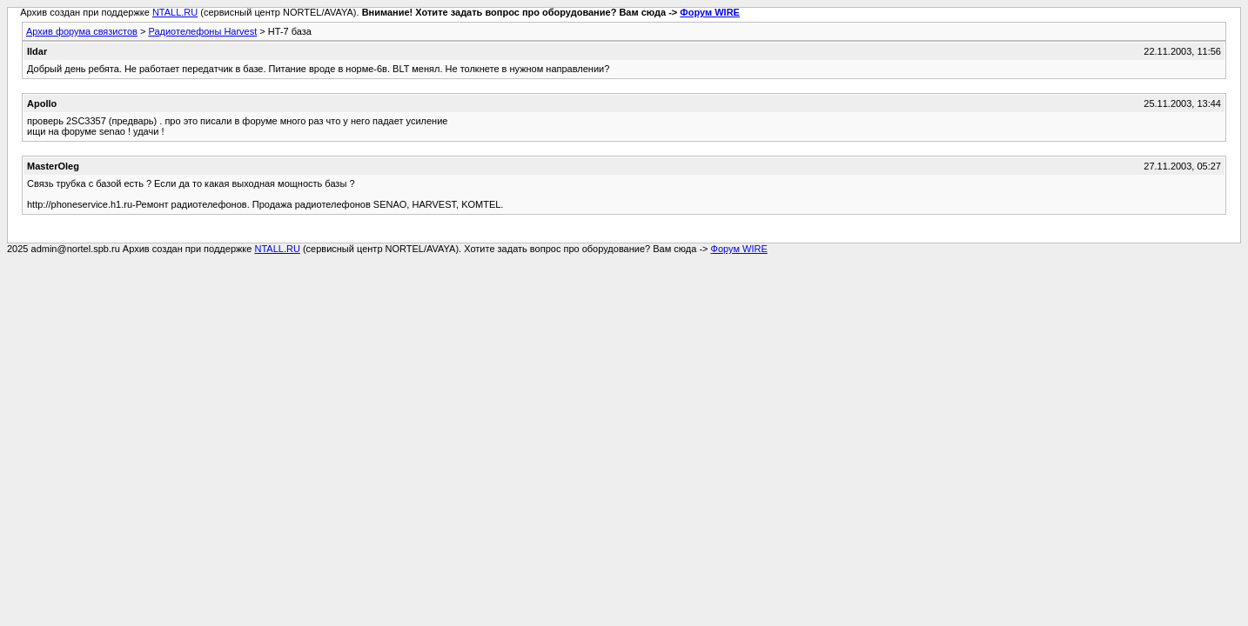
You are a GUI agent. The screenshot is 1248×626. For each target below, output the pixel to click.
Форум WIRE (710, 12)
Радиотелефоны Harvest (202, 31)
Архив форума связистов (82, 31)
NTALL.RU (175, 12)
